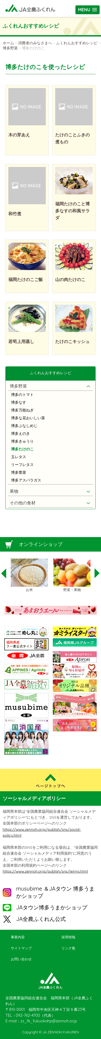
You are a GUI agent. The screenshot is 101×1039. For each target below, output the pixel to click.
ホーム (8, 43)
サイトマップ (21, 948)
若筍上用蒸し (21, 341)
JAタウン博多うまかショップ (51, 907)
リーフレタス (22, 464)
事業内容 (18, 937)
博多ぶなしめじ (24, 425)
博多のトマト (22, 394)
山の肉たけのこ (70, 279)
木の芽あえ (19, 134)
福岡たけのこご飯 (25, 279)
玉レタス (18, 456)
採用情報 (68, 937)
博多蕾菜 (18, 472)
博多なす (18, 402)
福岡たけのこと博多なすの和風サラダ (72, 210)
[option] (29, 575)
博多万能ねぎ (22, 410)
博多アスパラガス (26, 480)
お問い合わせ (21, 959)
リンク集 (68, 948)
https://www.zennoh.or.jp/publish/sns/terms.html (45, 871)
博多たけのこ (22, 449)
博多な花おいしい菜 (28, 417)
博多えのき (20, 433)
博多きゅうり (22, 441)
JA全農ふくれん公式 (41, 919)
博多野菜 (10, 48)
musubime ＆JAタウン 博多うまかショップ (55, 892)
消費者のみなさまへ (35, 43)
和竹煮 (14, 213)
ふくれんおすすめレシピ (76, 43)
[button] (87, 9)
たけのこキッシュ (72, 341)
